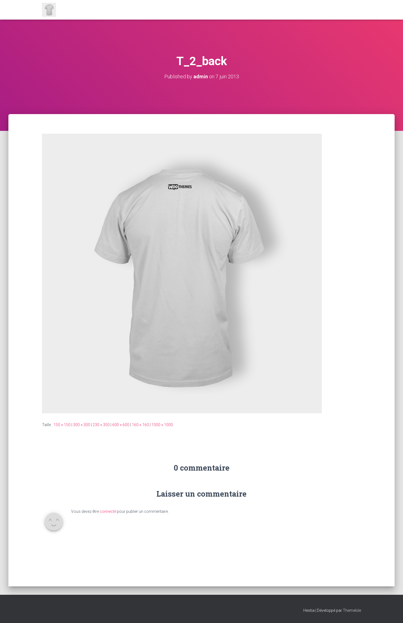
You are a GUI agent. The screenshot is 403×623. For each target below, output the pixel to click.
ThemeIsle (352, 610)
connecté (108, 511)
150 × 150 (62, 425)
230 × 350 (101, 425)
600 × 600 (120, 425)
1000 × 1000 (162, 425)
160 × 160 (140, 425)
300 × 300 (81, 425)
